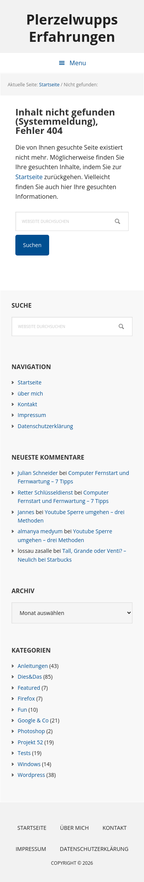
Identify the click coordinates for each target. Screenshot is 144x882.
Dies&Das (30, 676)
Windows (29, 764)
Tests (24, 753)
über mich (30, 393)
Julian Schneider (38, 472)
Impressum (32, 415)
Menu (78, 63)
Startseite (29, 177)
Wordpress (31, 774)
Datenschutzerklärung (45, 426)
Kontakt (27, 404)
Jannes (26, 512)
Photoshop (31, 731)
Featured (29, 687)
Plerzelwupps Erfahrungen (72, 27)
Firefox (26, 698)
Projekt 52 (30, 742)
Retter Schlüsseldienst (45, 492)
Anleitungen (33, 665)
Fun (22, 709)
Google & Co (33, 720)
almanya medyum (40, 531)
